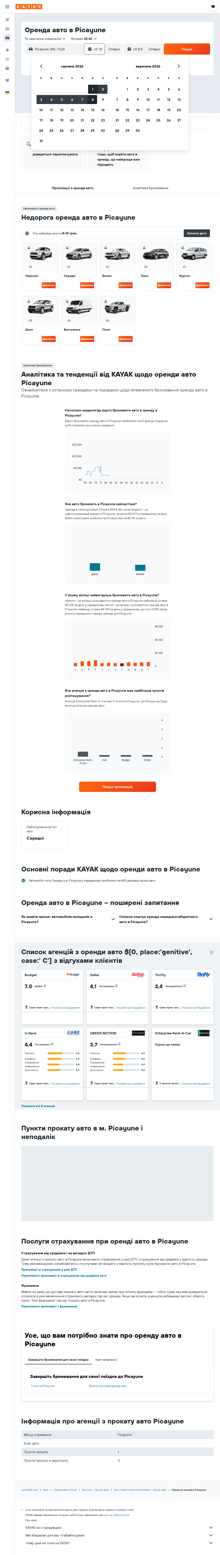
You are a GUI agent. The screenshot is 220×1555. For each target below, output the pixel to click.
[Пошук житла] (7, 29)
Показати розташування (65, 1007)
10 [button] (41, 110)
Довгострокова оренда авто (108, 1386)
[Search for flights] (7, 19)
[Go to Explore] (7, 50)
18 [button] (51, 120)
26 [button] (62, 130)
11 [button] (51, 110)
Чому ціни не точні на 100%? (120, 1543)
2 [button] (103, 89)
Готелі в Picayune (43, 1386)
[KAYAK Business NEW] (7, 68)
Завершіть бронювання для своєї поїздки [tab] (58, 1360)
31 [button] (41, 141)
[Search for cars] (7, 38)
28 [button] (82, 130)
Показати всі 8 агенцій (38, 1106)
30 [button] (103, 130)
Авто (46, 1489)
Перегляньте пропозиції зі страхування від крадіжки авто (64, 1275)
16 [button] (103, 110)
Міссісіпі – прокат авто (95, 1489)
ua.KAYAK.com (29, 1489)
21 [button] (82, 120)
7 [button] (82, 99)
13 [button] (72, 110)
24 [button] (41, 130)
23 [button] (103, 120)
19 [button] (61, 120)
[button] (7, 6)
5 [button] (62, 99)
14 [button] (82, 110)
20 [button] (72, 120)
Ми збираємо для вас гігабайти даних (120, 1535)
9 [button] (103, 99)
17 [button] (41, 120)
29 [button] (93, 130)
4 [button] (51, 99)
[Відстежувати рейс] (7, 59)
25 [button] (51, 130)
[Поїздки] (7, 80)
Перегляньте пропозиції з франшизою (49, 1306)
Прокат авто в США (65, 1489)
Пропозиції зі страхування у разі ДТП (49, 1269)
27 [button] (72, 130)
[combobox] (45, 39)
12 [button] (61, 110)
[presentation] (212, 952)
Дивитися (49, 285)
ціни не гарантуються (116, 1515)
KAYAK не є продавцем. (120, 1527)
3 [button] (41, 99)
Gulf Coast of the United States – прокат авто (140, 1489)
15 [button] (92, 110)
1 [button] (92, 89)
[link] (117, 787)
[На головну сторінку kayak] (28, 6)
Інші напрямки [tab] (105, 1360)
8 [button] (93, 99)
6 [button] (72, 99)
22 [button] (93, 120)
